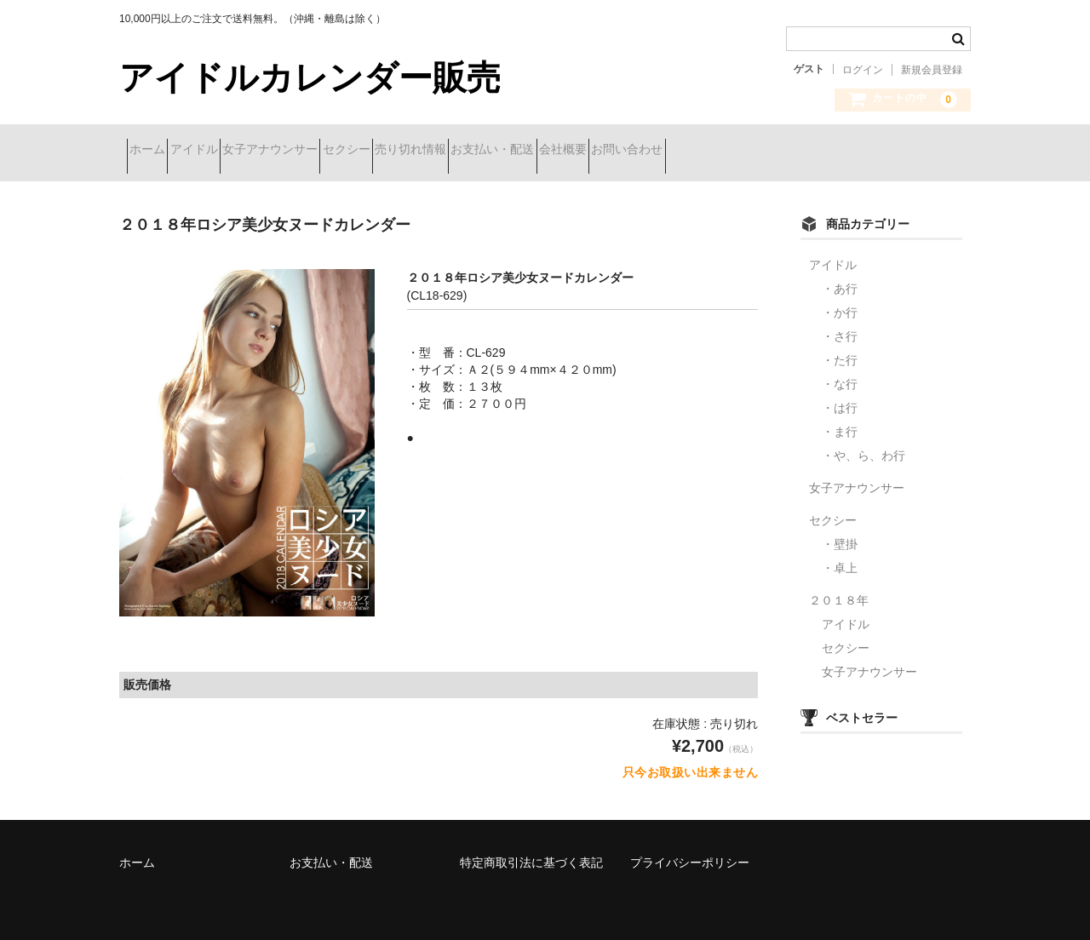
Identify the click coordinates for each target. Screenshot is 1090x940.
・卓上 (840, 555)
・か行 (840, 300)
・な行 (840, 371)
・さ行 (840, 323)
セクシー (444, 151)
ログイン (862, 70)
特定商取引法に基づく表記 (531, 850)
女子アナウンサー (338, 151)
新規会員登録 (931, 70)
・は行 (840, 395)
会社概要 (752, 151)
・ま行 (840, 419)
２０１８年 (839, 587)
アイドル (231, 151)
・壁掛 (840, 531)
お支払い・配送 (651, 151)
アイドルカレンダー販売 (310, 77)
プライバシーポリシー (689, 850)
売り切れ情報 (539, 151)
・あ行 (840, 276)
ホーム (155, 151)
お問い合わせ (846, 151)
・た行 (840, 347)
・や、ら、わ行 (863, 443)
